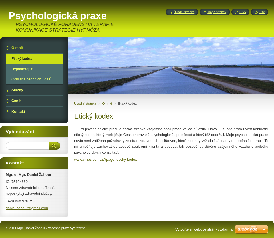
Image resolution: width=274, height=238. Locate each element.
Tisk (262, 12)
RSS (242, 12)
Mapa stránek (216, 12)
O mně (107, 103)
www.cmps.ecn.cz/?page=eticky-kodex (105, 159)
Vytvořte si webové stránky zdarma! (204, 229)
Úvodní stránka (85, 103)
